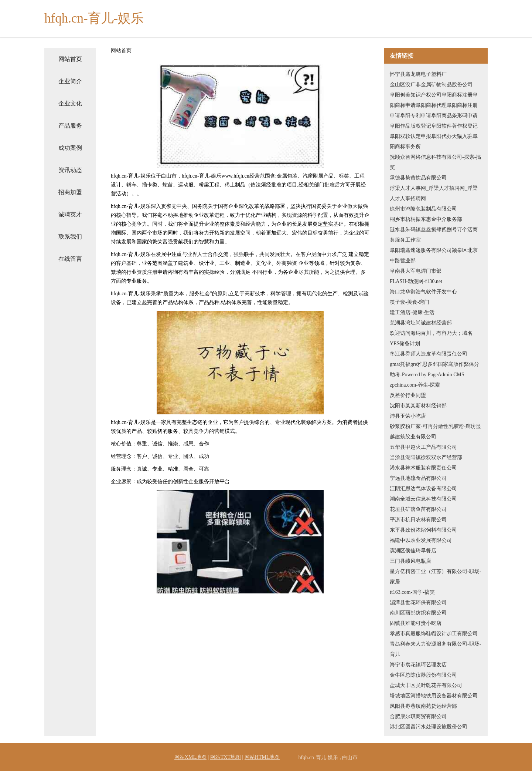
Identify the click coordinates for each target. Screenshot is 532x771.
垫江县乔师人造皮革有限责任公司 (428, 354)
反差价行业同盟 (408, 395)
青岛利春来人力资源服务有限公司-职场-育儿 (435, 649)
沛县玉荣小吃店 (408, 416)
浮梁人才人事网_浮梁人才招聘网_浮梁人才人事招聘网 (434, 193)
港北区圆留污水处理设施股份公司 (428, 727)
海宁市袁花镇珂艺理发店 (418, 664)
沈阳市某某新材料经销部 (418, 405)
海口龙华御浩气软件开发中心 (423, 291)
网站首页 (70, 59)
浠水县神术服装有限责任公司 (423, 468)
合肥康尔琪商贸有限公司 (418, 716)
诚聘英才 (70, 214)
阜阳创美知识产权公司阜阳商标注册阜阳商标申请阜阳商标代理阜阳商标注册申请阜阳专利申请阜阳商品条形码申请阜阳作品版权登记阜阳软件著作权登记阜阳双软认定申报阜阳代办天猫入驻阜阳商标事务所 (434, 120)
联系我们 (70, 236)
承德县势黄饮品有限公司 (418, 178)
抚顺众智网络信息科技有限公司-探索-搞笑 (435, 162)
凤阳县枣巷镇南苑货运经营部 (423, 706)
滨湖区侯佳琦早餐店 (413, 550)
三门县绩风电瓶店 (410, 561)
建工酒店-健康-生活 (412, 312)
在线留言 (70, 259)
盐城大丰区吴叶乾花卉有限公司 (426, 685)
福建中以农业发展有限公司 (421, 540)
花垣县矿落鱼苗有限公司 (418, 509)
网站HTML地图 (262, 757)
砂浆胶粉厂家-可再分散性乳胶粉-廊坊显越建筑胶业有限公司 (435, 432)
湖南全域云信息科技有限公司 (423, 499)
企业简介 (70, 81)
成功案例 (70, 148)
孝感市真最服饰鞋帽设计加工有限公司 (434, 633)
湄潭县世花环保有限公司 (418, 602)
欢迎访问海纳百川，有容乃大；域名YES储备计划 (431, 338)
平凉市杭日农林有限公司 (418, 519)
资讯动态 (70, 170)
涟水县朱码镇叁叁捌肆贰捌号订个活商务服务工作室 (434, 235)
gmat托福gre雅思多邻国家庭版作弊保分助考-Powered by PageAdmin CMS (434, 369)
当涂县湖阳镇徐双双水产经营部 (426, 457)
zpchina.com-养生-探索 (415, 385)
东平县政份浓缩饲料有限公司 (423, 530)
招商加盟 (70, 192)
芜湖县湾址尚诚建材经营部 (421, 323)
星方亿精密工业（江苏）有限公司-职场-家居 (435, 577)
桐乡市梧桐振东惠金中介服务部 (426, 219)
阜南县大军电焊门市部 (415, 271)
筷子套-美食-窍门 (409, 302)
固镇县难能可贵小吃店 (415, 623)
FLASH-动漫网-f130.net (416, 281)
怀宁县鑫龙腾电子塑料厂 (418, 74)
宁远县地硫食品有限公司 (418, 478)
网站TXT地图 (225, 757)
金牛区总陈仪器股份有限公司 (423, 675)
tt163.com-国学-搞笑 (412, 592)
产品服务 (70, 125)
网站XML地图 (190, 757)
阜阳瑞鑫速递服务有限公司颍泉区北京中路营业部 (434, 255)
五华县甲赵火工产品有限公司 (423, 447)
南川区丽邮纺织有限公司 (418, 613)
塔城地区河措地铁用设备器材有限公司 (434, 695)
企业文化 (70, 103)
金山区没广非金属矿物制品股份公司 (431, 84)
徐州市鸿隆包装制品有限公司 (423, 209)
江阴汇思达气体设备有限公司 (423, 488)
